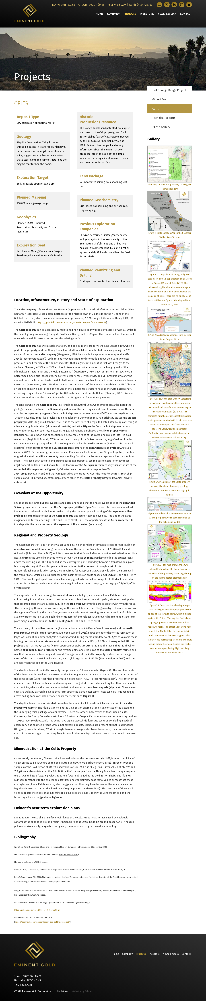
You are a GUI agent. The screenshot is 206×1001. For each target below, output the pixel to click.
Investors (147, 14)
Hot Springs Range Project (169, 90)
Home (99, 14)
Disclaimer (62, 991)
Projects (130, 14)
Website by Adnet (82, 991)
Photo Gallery (161, 127)
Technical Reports (163, 118)
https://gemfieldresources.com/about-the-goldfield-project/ (71, 322)
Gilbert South (160, 99)
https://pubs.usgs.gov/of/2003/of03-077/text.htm (37, 910)
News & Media (167, 14)
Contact (186, 14)
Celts (155, 108)
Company (113, 14)
